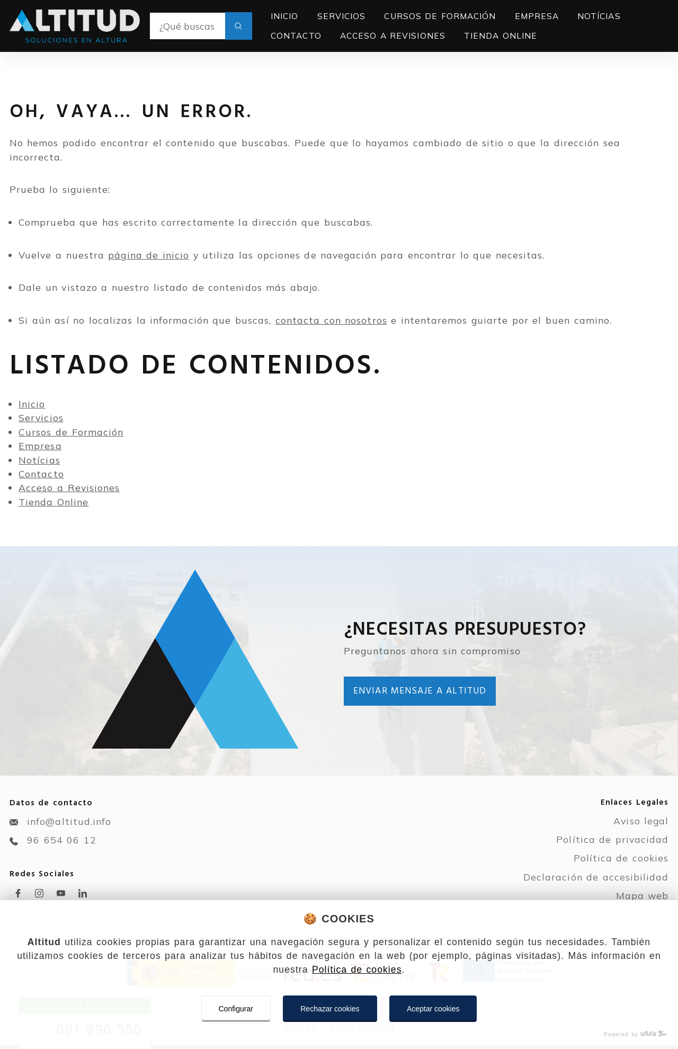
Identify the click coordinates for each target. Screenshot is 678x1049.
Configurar (236, 1008)
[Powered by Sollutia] (339, 1034)
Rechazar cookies (329, 1008)
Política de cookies (357, 969)
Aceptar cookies (433, 1008)
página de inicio (148, 255)
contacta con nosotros (331, 320)
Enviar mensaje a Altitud (419, 691)
